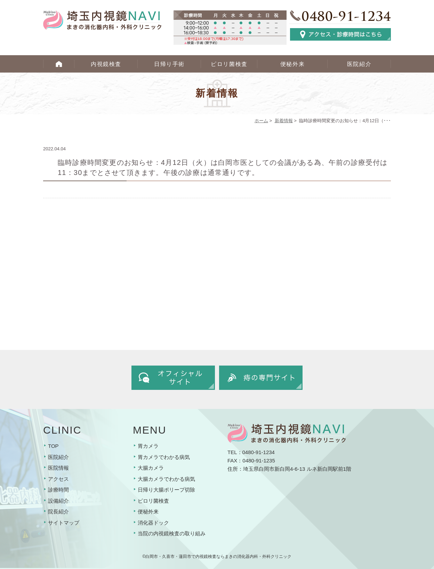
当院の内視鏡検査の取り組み (172, 533)
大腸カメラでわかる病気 (166, 479)
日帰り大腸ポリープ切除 (166, 490)
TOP (53, 446)
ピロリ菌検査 (229, 64)
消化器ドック (153, 523)
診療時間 (58, 490)
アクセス (58, 479)
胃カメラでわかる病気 (164, 457)
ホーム (261, 120)
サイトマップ (63, 523)
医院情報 (58, 468)
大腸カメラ (151, 468)
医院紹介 (359, 64)
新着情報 (284, 120)
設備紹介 (58, 501)
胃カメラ (148, 446)
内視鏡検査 (106, 64)
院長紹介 (58, 511)
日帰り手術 (169, 64)
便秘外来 (292, 64)
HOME (58, 64)
